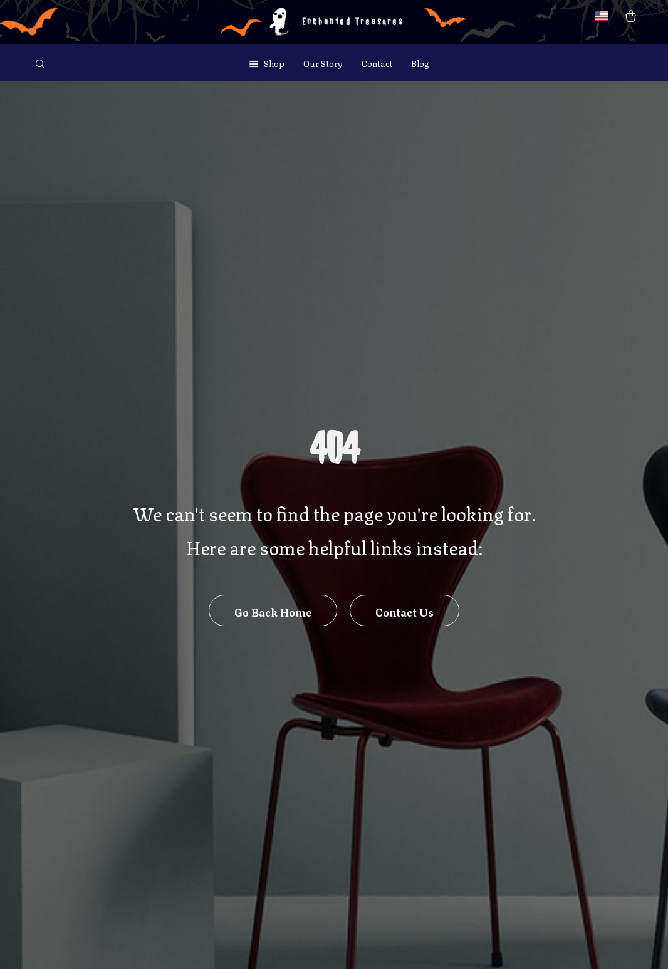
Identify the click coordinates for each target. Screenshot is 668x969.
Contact (377, 63)
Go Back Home (272, 611)
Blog (420, 63)
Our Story (323, 63)
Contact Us (404, 611)
